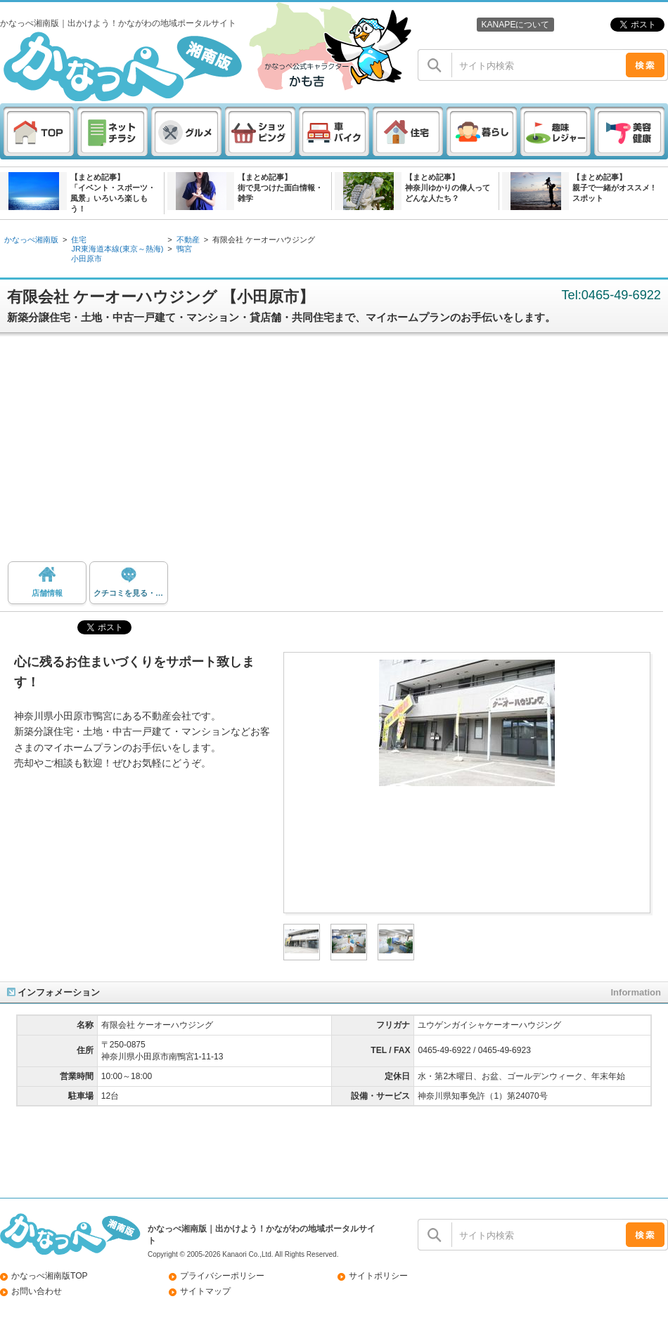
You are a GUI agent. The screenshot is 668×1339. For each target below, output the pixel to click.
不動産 (188, 239)
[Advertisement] (334, 452)
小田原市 (86, 258)
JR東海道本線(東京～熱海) (117, 248)
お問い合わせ (36, 1291)
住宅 (78, 239)
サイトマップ (205, 1291)
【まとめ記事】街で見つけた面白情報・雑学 (280, 187)
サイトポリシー (378, 1276)
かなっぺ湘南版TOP (49, 1276)
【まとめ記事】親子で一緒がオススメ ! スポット (613, 187)
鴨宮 (184, 248)
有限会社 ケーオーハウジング (263, 239)
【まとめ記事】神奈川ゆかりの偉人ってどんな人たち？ (447, 187)
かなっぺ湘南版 (31, 239)
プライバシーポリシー (222, 1276)
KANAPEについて (515, 25)
